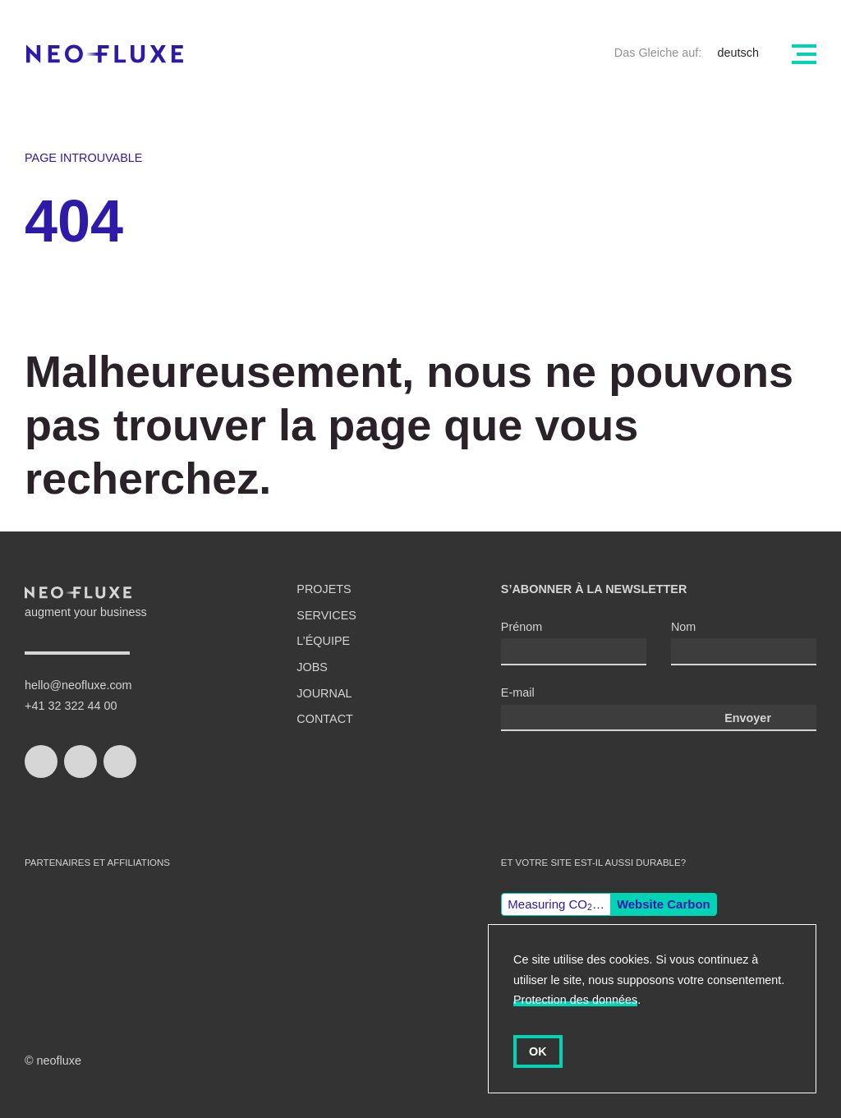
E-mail (518, 692)
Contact (324, 718)
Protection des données (575, 999)
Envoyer (747, 718)
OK (538, 1051)
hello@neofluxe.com (78, 685)
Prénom (521, 626)
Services (326, 615)
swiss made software (66, 920)
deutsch (738, 52)
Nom (683, 626)
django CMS (250, 936)
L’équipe (323, 640)
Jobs (312, 667)
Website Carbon (663, 904)
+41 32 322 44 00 (71, 705)
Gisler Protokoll (371, 937)
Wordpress (158, 937)
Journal (324, 693)
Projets (323, 589)
